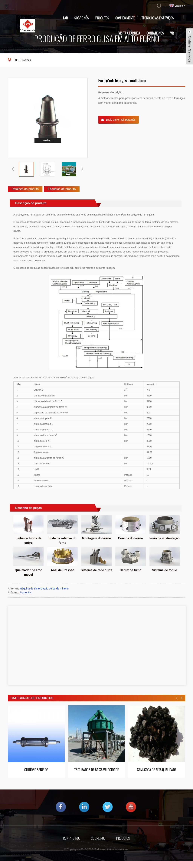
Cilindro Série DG (36, 770)
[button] (82, 169)
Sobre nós (81, 18)
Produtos (102, 18)
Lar (65, 18)
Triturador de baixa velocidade (96, 770)
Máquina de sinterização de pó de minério (44, 588)
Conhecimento (125, 18)
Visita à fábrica (129, 33)
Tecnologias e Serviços (158, 18)
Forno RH (25, 592)
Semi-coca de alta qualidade (156, 770)
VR (172, 33)
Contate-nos (155, 33)
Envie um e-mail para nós (121, 119)
